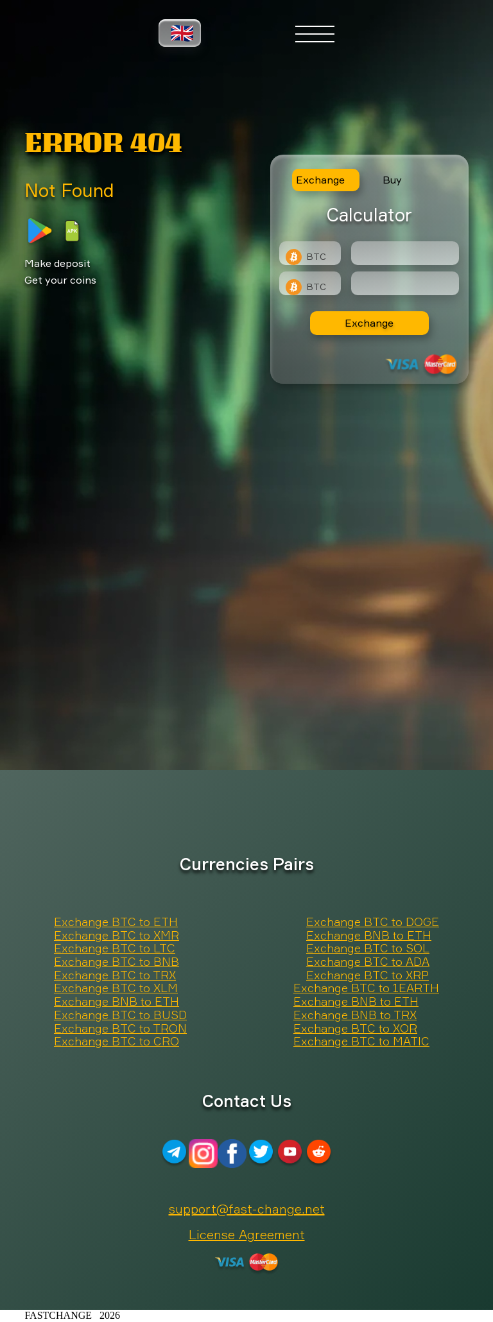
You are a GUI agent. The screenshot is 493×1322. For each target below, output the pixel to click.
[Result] (405, 283)
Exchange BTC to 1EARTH (366, 988)
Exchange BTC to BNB (116, 962)
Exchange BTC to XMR (116, 935)
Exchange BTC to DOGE (372, 922)
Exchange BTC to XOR (355, 1028)
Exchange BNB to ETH (368, 935)
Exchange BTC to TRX (115, 975)
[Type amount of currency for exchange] (405, 253)
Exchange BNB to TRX (355, 1015)
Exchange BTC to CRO (116, 1041)
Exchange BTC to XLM (116, 988)
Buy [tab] (392, 179)
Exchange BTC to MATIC (361, 1041)
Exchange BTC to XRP (367, 975)
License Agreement (247, 1234)
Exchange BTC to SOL (367, 948)
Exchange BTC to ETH (116, 922)
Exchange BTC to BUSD (120, 1015)
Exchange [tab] (320, 179)
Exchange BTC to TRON (120, 1028)
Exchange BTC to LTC (114, 948)
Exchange (369, 322)
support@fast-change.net (247, 1208)
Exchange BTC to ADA (367, 962)
